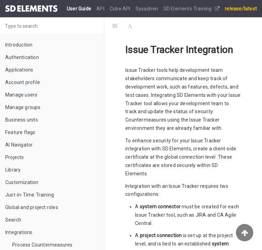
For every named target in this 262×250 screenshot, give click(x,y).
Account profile (22, 82)
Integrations (18, 232)
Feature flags (20, 132)
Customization (22, 182)
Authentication (22, 57)
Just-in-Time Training (29, 195)
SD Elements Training (192, 8)
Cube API (121, 8)
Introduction (18, 45)
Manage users (21, 95)
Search (13, 220)
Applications (19, 70)
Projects (14, 157)
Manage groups (23, 107)
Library (13, 170)
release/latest (241, 8)
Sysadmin (147, 8)
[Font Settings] (129, 26)
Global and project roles (31, 207)
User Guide (79, 8)
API (100, 8)
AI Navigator (19, 145)
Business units (21, 120)
